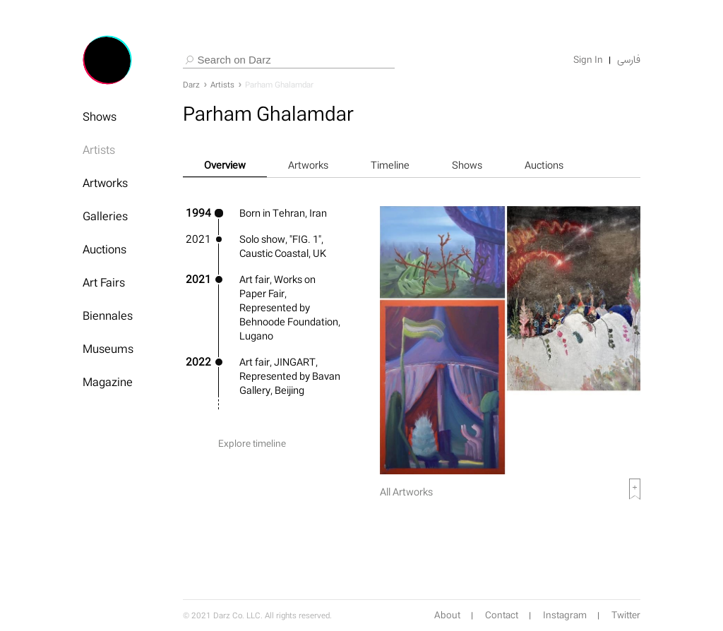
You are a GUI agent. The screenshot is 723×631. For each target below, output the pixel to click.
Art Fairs (104, 282)
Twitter (625, 615)
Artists (99, 150)
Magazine (108, 382)
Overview (225, 165)
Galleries (105, 216)
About (447, 615)
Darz (191, 85)
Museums (108, 349)
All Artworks (406, 491)
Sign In (588, 60)
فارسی (628, 60)
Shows (99, 116)
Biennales (108, 315)
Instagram (565, 615)
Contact (501, 615)
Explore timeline (252, 443)
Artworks (105, 183)
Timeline (390, 165)
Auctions (104, 249)
